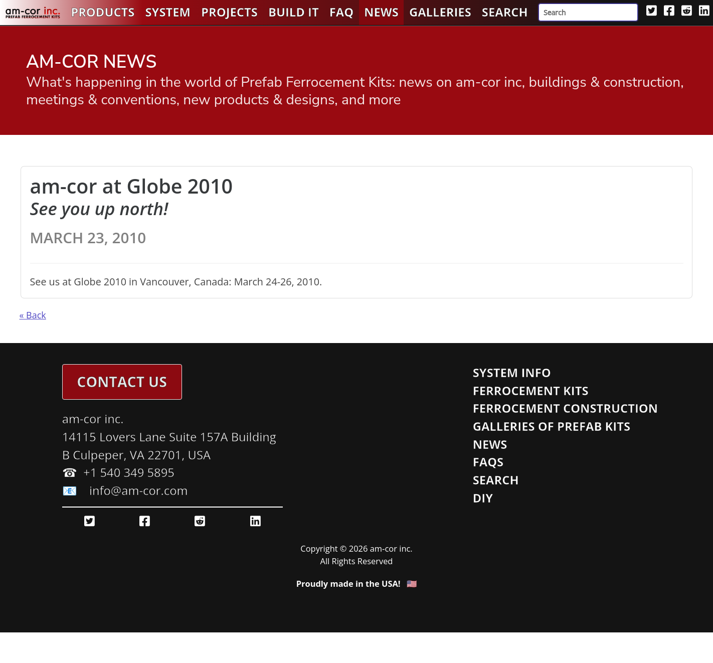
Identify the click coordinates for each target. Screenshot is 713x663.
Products (102, 12)
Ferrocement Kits (531, 391)
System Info (512, 373)
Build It (293, 12)
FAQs (488, 462)
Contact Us (122, 381)
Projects (229, 12)
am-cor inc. (93, 419)
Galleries (440, 12)
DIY (483, 498)
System (168, 12)
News (381, 12)
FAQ (341, 12)
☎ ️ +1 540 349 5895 (118, 472)
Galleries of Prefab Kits (551, 426)
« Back (33, 315)
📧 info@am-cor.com (125, 490)
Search (505, 12)
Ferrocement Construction (565, 408)
